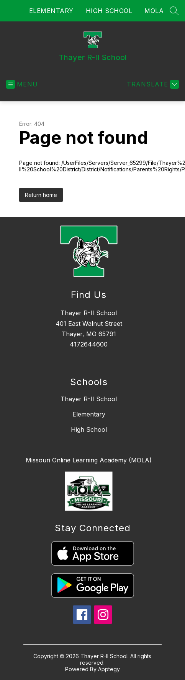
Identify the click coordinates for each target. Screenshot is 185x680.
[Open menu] (22, 84)
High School (89, 429)
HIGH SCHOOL (109, 11)
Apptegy (109, 669)
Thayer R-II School (89, 399)
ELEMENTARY (51, 11)
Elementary (88, 414)
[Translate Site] (152, 84)
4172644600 (89, 344)
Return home (41, 195)
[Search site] (174, 10)
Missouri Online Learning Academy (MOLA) (89, 460)
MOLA (154, 11)
